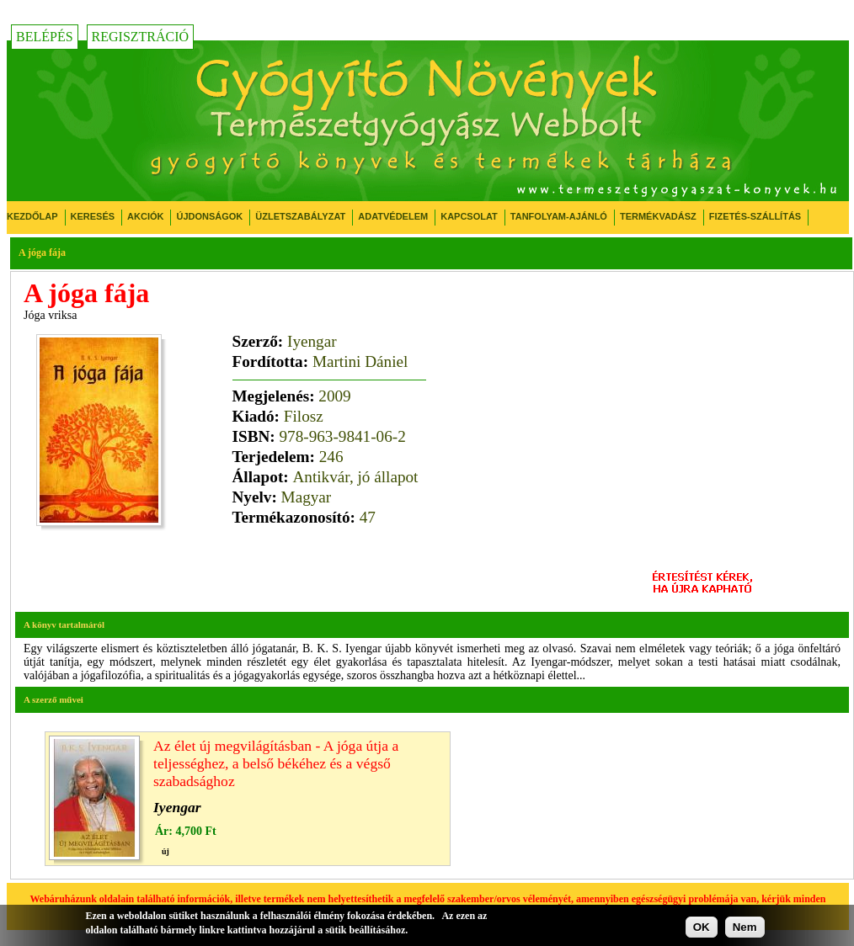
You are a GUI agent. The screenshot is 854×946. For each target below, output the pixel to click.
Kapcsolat (469, 216)
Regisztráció (140, 36)
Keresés (93, 216)
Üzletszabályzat (300, 216)
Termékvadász (658, 216)
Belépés (44, 36)
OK (701, 927)
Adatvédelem (393, 216)
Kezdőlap (32, 216)
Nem (745, 927)
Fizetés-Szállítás (755, 216)
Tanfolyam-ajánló (558, 216)
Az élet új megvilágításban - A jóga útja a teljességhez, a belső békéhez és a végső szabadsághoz (275, 763)
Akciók (145, 216)
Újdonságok (209, 216)
